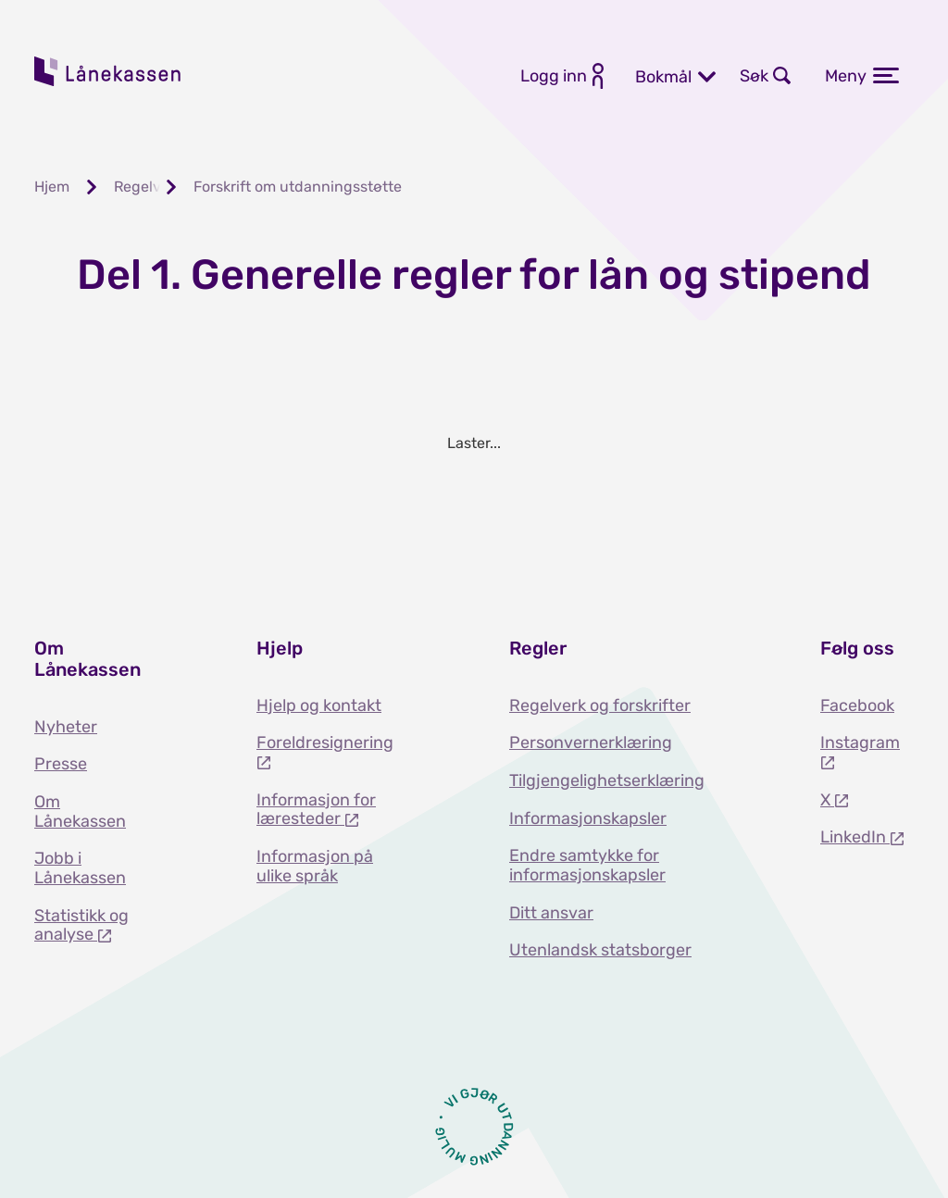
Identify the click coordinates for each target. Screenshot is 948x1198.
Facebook (857, 705)
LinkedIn (855, 837)
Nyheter (65, 727)
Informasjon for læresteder (316, 810)
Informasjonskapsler (588, 818)
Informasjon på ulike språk (314, 866)
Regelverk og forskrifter (600, 705)
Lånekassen (108, 71)
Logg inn (553, 76)
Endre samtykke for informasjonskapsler (587, 865)
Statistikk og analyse (81, 925)
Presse (60, 764)
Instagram (860, 742)
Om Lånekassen (80, 811)
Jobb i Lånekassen (80, 868)
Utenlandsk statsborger (600, 950)
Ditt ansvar (551, 913)
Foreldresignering (324, 742)
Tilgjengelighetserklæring (607, 780)
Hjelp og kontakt (318, 705)
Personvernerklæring (590, 742)
